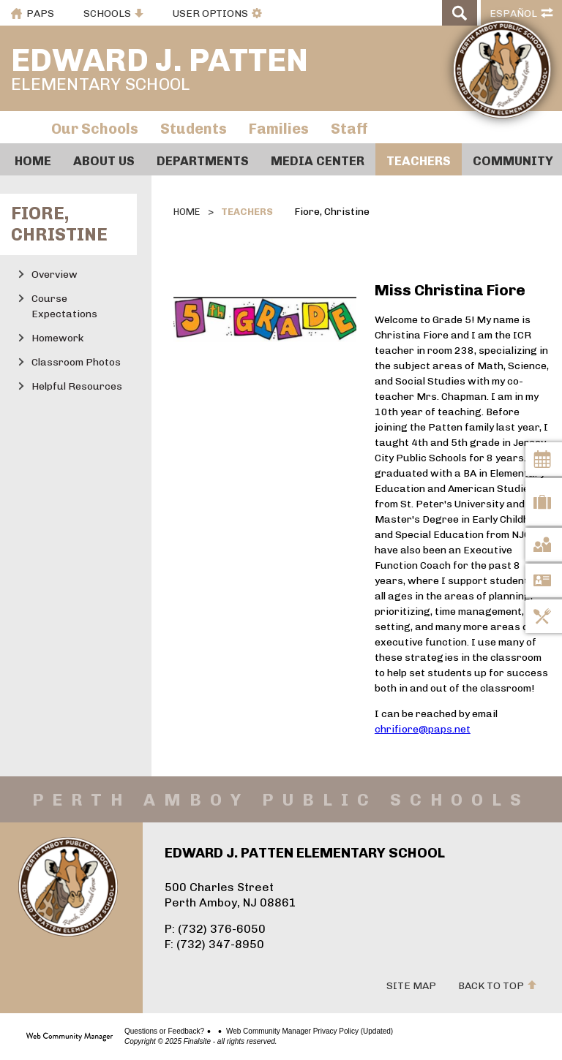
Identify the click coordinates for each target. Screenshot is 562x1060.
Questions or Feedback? (164, 1031)
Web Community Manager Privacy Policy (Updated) (309, 1031)
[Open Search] (459, 13)
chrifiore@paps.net (423, 729)
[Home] (33, 159)
